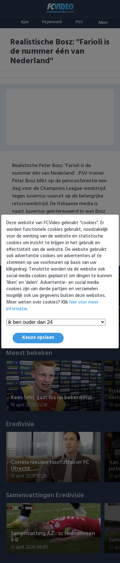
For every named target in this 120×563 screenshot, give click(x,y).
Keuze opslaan (38, 337)
